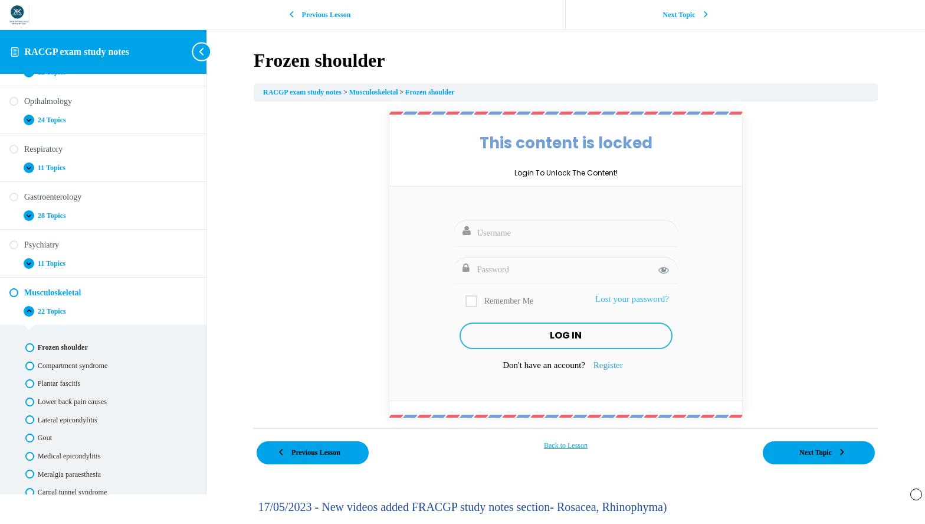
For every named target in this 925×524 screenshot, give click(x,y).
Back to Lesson (566, 445)
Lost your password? (632, 299)
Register (608, 365)
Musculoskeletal (374, 92)
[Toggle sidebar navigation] (202, 52)
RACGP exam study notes (77, 52)
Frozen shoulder (429, 92)
